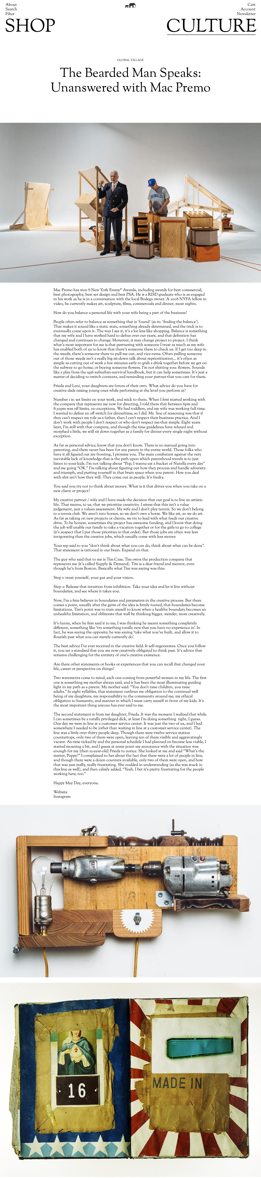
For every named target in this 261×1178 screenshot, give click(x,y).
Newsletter (246, 14)
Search (11, 9)
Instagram (62, 797)
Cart (252, 5)
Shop (30, 27)
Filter (9, 14)
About (11, 5)
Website (60, 792)
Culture (211, 27)
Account (248, 9)
